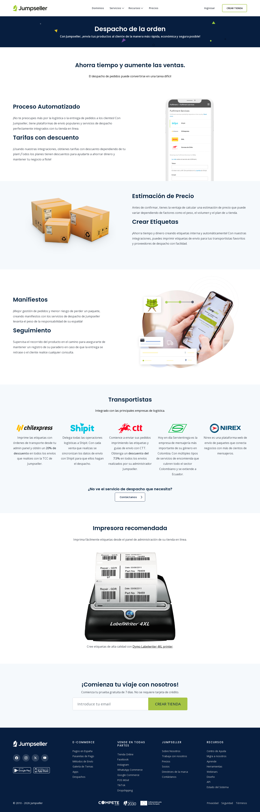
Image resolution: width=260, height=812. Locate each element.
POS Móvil (123, 780)
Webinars (212, 771)
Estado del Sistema (218, 787)
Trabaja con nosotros (174, 756)
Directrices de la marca (175, 771)
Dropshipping (125, 790)
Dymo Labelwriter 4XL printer (153, 647)
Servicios (117, 11)
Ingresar (209, 8)
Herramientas (214, 766)
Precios (153, 8)
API (208, 782)
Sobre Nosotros (171, 751)
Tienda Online (125, 754)
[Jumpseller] (30, 744)
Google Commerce (128, 775)
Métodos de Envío (83, 761)
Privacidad (212, 803)
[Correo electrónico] (110, 704)
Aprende (211, 761)
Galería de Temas (83, 766)
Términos (241, 803)
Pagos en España (82, 751)
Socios (166, 766)
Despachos (79, 777)
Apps (75, 771)
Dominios (98, 8)
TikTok (121, 785)
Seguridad (227, 803)
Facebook (123, 759)
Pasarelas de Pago (83, 756)
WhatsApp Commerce (130, 769)
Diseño (211, 777)
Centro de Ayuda (216, 751)
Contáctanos (128, 497)
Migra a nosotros (216, 756)
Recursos (136, 11)
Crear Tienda (235, 8)
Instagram (123, 764)
